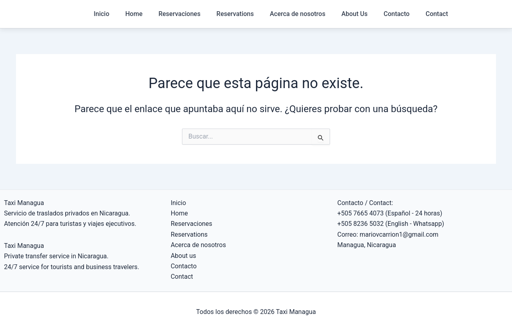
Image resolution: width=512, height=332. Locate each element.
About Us (354, 14)
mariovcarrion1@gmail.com (399, 234)
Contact (437, 14)
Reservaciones (179, 14)
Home (133, 14)
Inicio (101, 14)
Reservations (235, 14)
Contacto (397, 14)
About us (183, 256)
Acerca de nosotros (297, 14)
